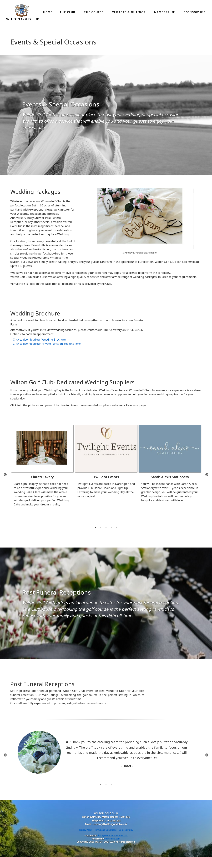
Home (48, 12)
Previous (5, 475)
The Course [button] (94, 12)
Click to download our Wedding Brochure (39, 339)
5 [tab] (116, 527)
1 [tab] (95, 527)
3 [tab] (106, 527)
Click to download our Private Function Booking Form (47, 344)
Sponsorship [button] (195, 12)
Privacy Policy (85, 829)
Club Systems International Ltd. (112, 835)
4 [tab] (111, 527)
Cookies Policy (126, 829)
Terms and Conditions (105, 829)
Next (207, 475)
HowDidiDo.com (112, 838)
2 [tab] (101, 527)
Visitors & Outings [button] (129, 12)
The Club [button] (67, 12)
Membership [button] (165, 12)
